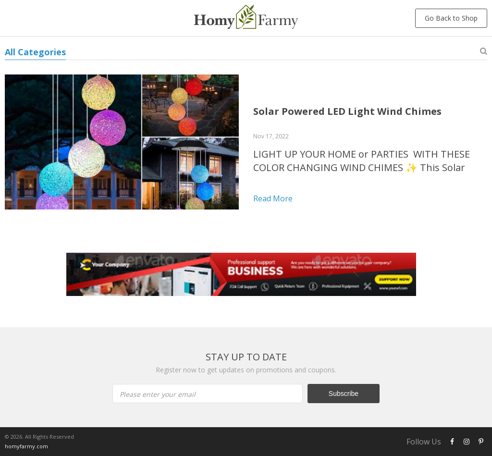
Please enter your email (158, 394)
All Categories (35, 52)
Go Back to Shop (451, 18)
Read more (273, 198)
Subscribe (343, 393)
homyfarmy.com (26, 446)
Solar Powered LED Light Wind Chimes (347, 111)
